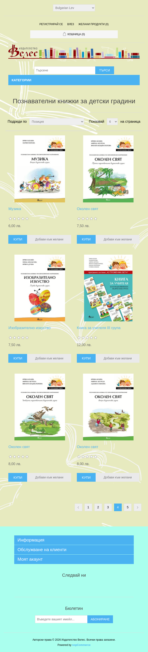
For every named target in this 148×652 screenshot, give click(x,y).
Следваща (137, 507)
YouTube (84, 586)
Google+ (95, 586)
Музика (14, 209)
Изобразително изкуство (29, 328)
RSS (74, 586)
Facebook (53, 586)
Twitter (63, 586)
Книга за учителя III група (98, 328)
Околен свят (87, 209)
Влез (70, 24)
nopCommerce (81, 645)
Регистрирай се (51, 24)
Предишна (78, 507)
